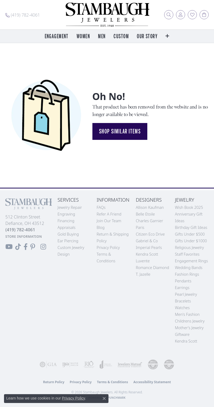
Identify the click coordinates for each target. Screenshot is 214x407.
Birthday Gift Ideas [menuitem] (191, 227)
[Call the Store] (20, 230)
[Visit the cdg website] (153, 364)
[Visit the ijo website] (70, 364)
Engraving (66, 214)
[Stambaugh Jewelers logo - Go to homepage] (107, 15)
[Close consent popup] (104, 398)
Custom (121, 36)
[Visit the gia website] (48, 364)
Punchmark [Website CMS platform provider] (117, 398)
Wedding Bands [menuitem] (188, 267)
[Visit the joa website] (106, 364)
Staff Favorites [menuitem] (187, 254)
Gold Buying (68, 234)
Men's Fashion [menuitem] (187, 314)
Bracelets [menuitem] (183, 301)
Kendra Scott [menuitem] (186, 341)
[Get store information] (23, 236)
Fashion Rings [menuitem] (187, 274)
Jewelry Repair (70, 207)
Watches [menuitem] (182, 307)
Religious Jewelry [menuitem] (189, 247)
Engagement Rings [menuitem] (191, 260)
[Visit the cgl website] (169, 364)
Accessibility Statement (152, 382)
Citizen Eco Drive (150, 234)
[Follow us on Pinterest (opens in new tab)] (32, 247)
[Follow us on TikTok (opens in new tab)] (18, 247)
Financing (66, 220)
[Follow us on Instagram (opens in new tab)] (43, 247)
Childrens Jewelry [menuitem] (190, 321)
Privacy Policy (108, 247)
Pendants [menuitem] (183, 280)
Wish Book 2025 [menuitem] (189, 207)
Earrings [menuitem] (182, 287)
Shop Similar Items (120, 131)
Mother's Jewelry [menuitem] (189, 327)
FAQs (101, 207)
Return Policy (54, 382)
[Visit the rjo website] (89, 364)
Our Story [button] (147, 36)
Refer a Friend (109, 214)
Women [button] (83, 36)
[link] (22, 14)
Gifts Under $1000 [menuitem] (191, 240)
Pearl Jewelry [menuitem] (186, 294)
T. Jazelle (143, 274)
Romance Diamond (152, 267)
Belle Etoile (145, 214)
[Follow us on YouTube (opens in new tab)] (9, 247)
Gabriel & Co (147, 240)
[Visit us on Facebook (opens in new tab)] (26, 247)
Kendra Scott (147, 254)
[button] (168, 14)
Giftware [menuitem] (182, 334)
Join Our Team (109, 220)
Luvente (143, 260)
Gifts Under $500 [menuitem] (190, 234)
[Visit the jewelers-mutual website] (130, 364)
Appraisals (67, 227)
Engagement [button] (57, 36)
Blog (101, 227)
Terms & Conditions (112, 382)
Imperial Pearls (149, 247)
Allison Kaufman (150, 207)
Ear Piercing (68, 240)
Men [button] (102, 36)
